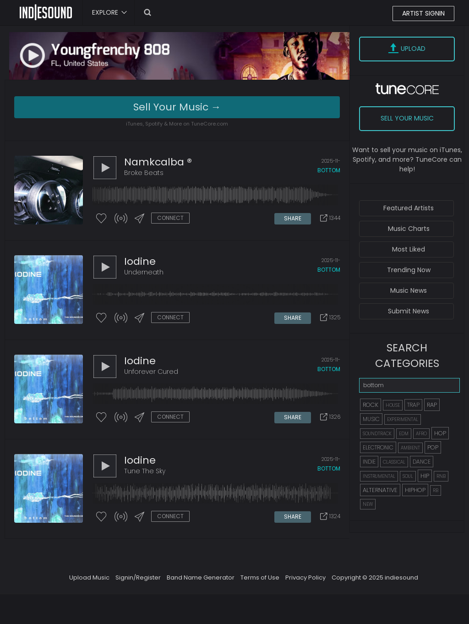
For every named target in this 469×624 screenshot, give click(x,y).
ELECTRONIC (378, 447)
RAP (432, 404)
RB (435, 490)
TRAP (413, 405)
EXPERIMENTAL (402, 419)
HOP (440, 433)
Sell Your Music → (177, 107)
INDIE (369, 461)
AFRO (421, 433)
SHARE (292, 218)
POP (432, 447)
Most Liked (408, 249)
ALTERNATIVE (380, 490)
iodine (140, 261)
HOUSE (393, 405)
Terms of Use (259, 577)
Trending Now (409, 269)
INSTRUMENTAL (379, 476)
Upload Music (89, 577)
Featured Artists (408, 208)
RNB (441, 476)
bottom (328, 170)
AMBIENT (410, 447)
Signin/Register (138, 577)
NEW (368, 504)
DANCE (422, 461)
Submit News (408, 311)
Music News (408, 290)
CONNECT (170, 218)
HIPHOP (415, 490)
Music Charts (409, 228)
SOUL (408, 476)
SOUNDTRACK (377, 433)
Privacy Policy (305, 577)
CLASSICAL (394, 462)
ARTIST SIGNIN (423, 13)
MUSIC (371, 419)
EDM (404, 433)
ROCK (370, 404)
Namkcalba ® (158, 162)
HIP (424, 475)
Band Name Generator (200, 577)
